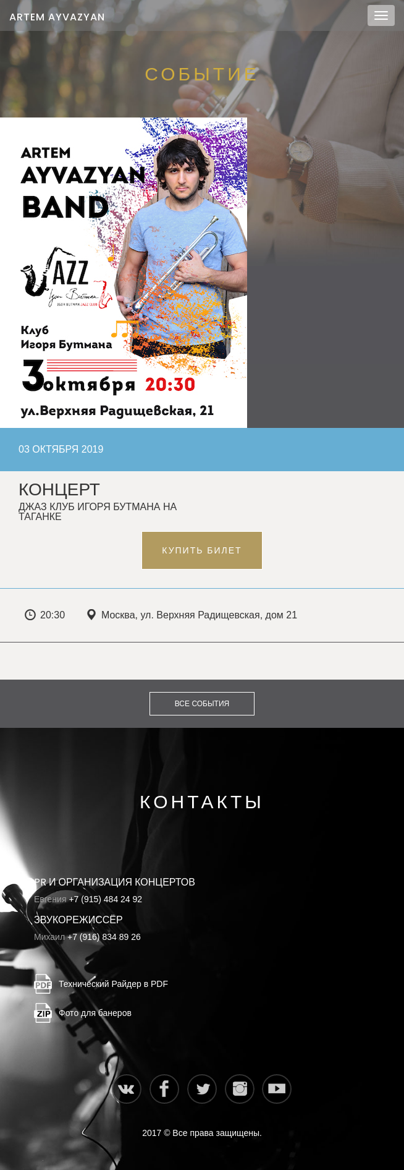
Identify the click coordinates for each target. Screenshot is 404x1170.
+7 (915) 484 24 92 (105, 899)
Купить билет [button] (202, 550)
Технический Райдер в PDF (113, 984)
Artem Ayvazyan (57, 17)
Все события (202, 703)
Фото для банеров (95, 1013)
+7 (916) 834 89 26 (104, 937)
